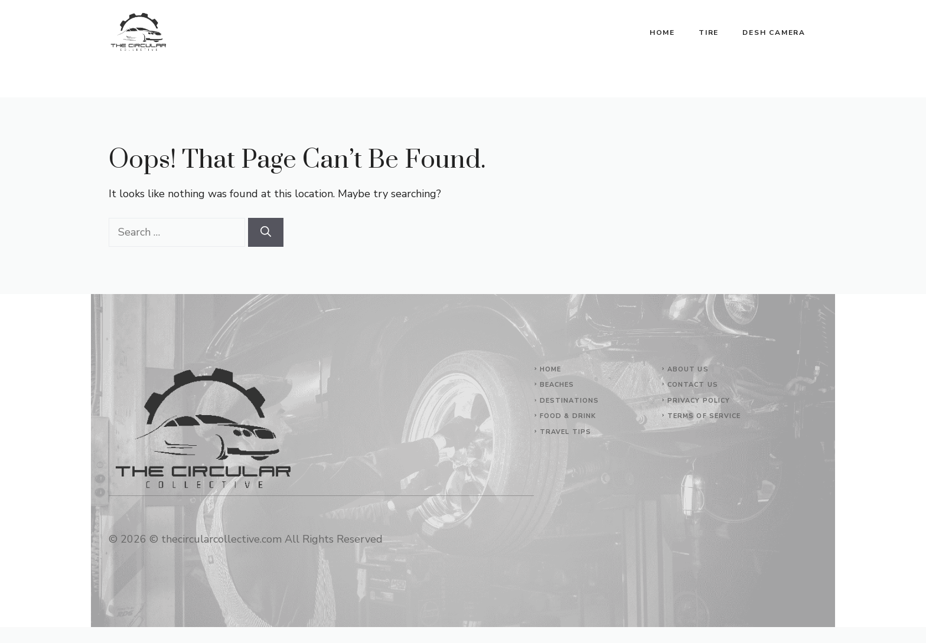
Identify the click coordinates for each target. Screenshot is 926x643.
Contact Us (692, 384)
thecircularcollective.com (221, 539)
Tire (709, 32)
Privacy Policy (698, 400)
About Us (688, 369)
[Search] (265, 232)
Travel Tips (565, 431)
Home (662, 32)
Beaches (557, 384)
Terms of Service (704, 416)
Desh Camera (774, 32)
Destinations (569, 400)
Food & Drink (568, 416)
